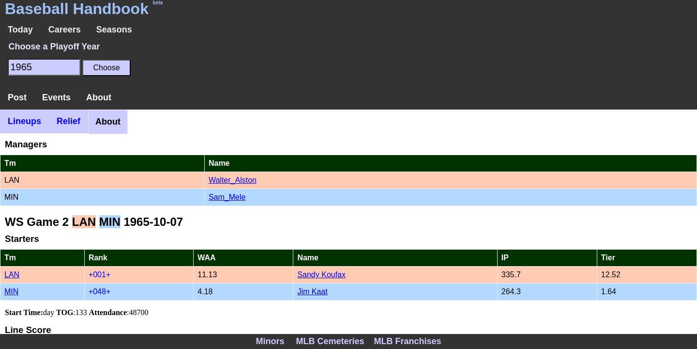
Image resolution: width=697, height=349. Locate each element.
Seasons (114, 29)
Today (20, 29)
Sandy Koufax (321, 274)
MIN (11, 291)
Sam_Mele (227, 197)
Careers (64, 29)
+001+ (99, 274)
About (98, 97)
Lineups (24, 121)
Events (56, 97)
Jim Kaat (312, 291)
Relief (68, 121)
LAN (11, 274)
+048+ (99, 291)
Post (17, 97)
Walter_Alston (233, 180)
